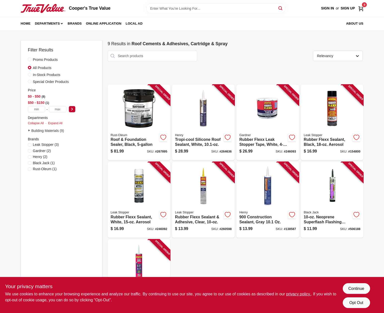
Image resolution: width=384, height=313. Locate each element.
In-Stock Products (46, 75)
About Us (355, 23)
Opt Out (356, 303)
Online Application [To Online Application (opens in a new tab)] (104, 23)
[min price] (36, 109)
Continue (356, 288)
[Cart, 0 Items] (360, 8)
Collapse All (36, 123)
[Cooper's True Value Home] (43, 8)
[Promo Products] (29, 59)
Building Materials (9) (47, 131)
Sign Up (348, 8)
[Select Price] (72, 109)
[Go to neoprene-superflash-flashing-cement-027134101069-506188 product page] (332, 200)
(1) (44, 163)
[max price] (57, 109)
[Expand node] (30, 130)
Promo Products (45, 59)
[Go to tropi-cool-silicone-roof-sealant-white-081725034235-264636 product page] (203, 122)
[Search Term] (215, 8)
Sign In (327, 8)
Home (26, 23)
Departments (47, 23)
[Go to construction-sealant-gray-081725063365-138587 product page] (267, 200)
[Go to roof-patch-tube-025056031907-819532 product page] (139, 275)
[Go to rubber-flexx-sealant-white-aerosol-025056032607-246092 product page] (139, 200)
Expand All (55, 123)
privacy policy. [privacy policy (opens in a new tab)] (298, 294)
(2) (42, 151)
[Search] (280, 8)
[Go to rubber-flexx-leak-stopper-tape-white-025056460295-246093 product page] (267, 122)
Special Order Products (51, 81)
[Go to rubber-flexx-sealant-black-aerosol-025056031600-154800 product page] (332, 122)
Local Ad (134, 23)
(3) (46, 145)
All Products (42, 68)
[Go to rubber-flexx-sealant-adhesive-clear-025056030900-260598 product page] (203, 200)
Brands (75, 23)
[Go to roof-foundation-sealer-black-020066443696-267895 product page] (139, 122)
